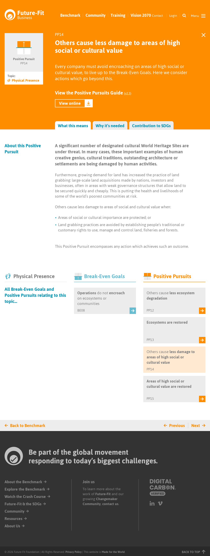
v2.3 (127, 93)
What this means (73, 126)
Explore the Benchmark (25, 489)
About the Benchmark (23, 482)
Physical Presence (23, 80)
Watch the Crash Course (25, 496)
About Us (12, 526)
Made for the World (113, 552)
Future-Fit (103, 494)
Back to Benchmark (27, 425)
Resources (14, 519)
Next (195, 425)
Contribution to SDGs (151, 126)
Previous (177, 425)
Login (173, 15)
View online (70, 103)
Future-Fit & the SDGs (23, 504)
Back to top (193, 552)
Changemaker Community (100, 501)
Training (118, 15)
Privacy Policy (73, 552)
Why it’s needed (110, 126)
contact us (110, 503)
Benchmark (70, 15)
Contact (157, 15)
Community (95, 15)
